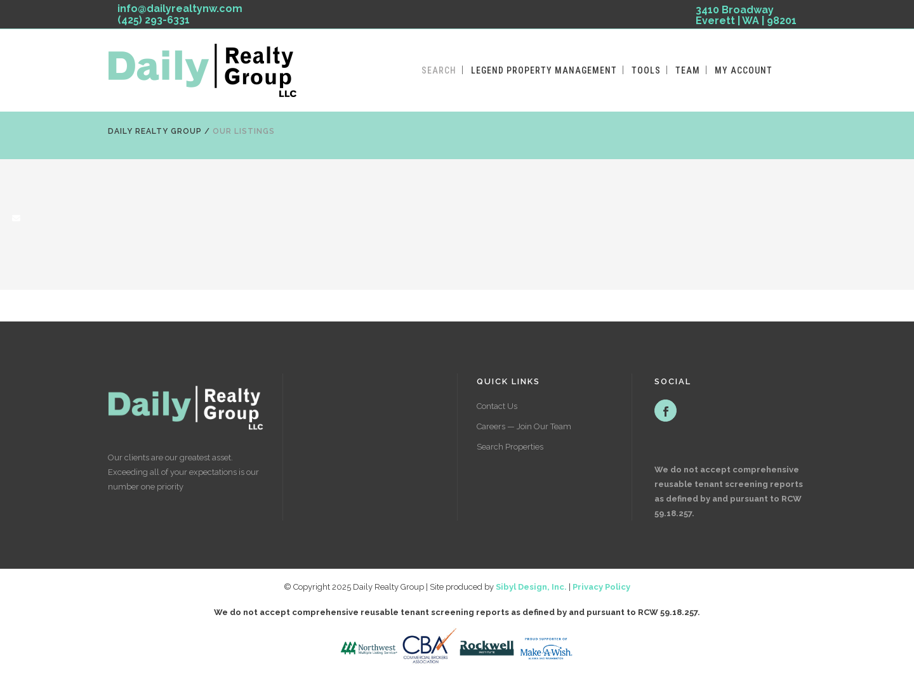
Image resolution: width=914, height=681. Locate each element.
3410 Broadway (746, 17)
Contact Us (497, 406)
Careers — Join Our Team (524, 426)
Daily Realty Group (155, 131)
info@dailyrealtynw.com (179, 9)
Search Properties (510, 446)
